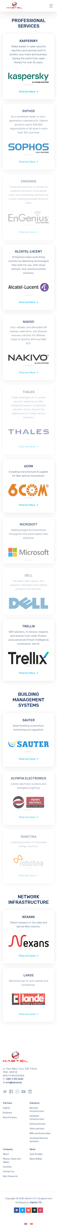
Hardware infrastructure (37, 1118)
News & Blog (36, 1159)
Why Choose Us (10, 1176)
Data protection (38, 1124)
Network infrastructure (37, 1110)
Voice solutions (37, 1128)
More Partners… (10, 1117)
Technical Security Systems (39, 1140)
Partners (7, 1103)
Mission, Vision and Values (12, 1160)
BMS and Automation (40, 1133)
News (32, 1149)
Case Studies (36, 1154)
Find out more (27, 759)
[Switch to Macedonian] (31, 1224)
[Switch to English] (26, 1224)
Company (8, 1149)
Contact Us (8, 1171)
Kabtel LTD (36, 1202)
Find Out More (27, 91)
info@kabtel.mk (14, 1082)
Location (7, 1167)
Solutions (35, 1103)
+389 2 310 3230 (14, 1079)
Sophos (6, 1108)
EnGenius (7, 1112)
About (6, 1154)
